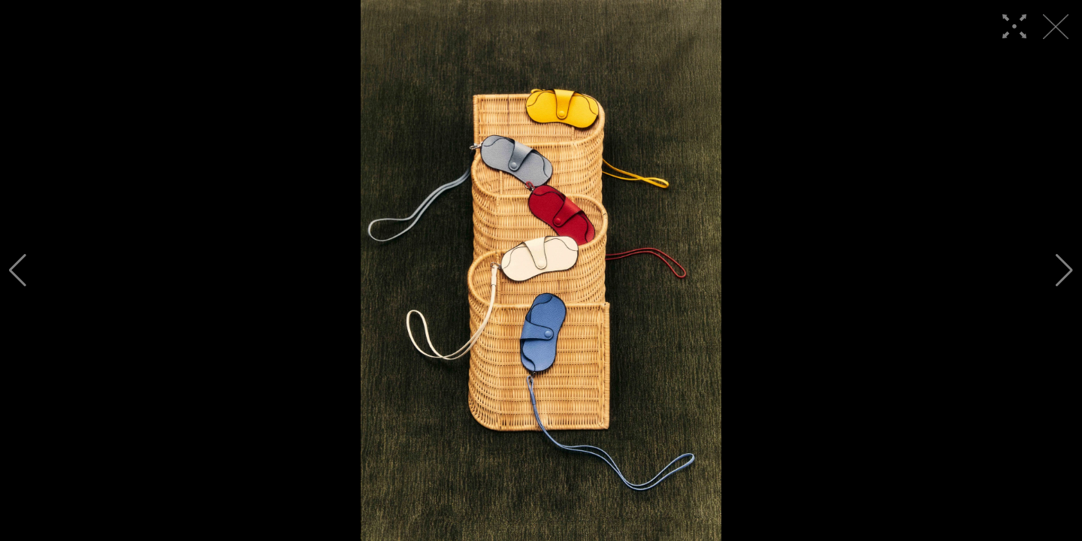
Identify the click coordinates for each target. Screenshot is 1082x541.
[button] (18, 270)
